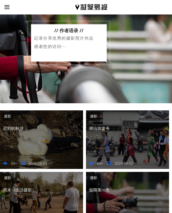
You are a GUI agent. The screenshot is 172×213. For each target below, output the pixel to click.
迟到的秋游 (13, 128)
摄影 (7, 116)
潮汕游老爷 (99, 128)
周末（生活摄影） (19, 190)
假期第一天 (99, 190)
